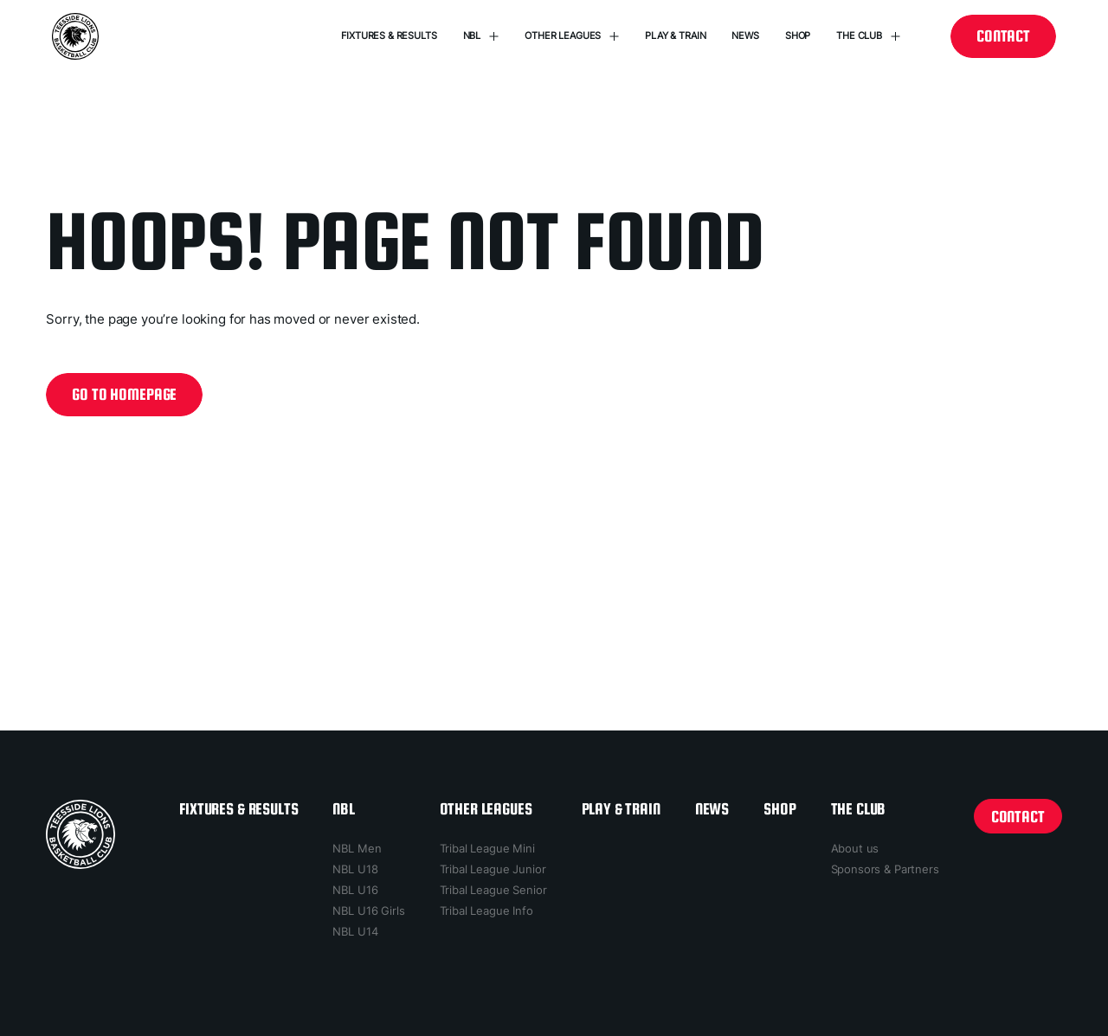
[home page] (80, 834)
